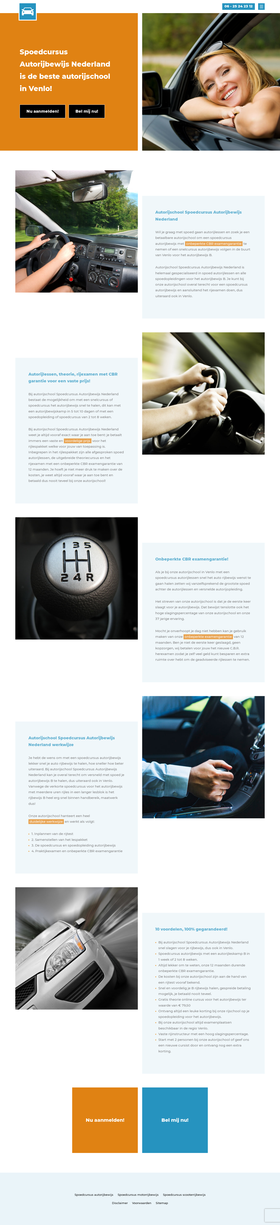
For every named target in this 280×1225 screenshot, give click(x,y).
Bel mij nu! (175, 1120)
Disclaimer (120, 1203)
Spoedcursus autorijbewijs (94, 1194)
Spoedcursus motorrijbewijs (138, 1194)
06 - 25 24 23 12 (238, 6)
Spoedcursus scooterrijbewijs (184, 1194)
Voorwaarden (141, 1203)
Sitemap (162, 1203)
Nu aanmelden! (105, 1120)
